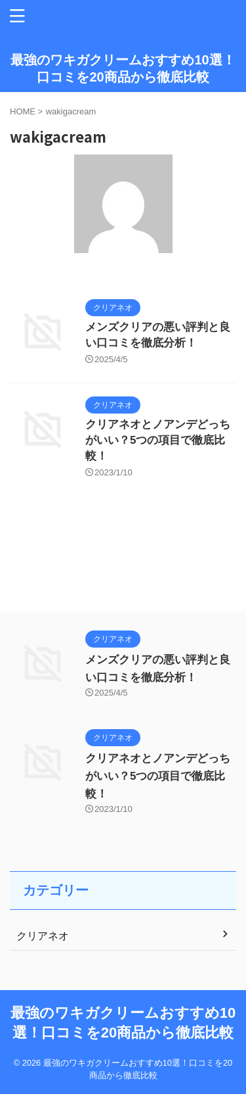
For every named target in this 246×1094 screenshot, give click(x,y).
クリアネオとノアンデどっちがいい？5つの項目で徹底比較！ (157, 440)
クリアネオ (42, 935)
